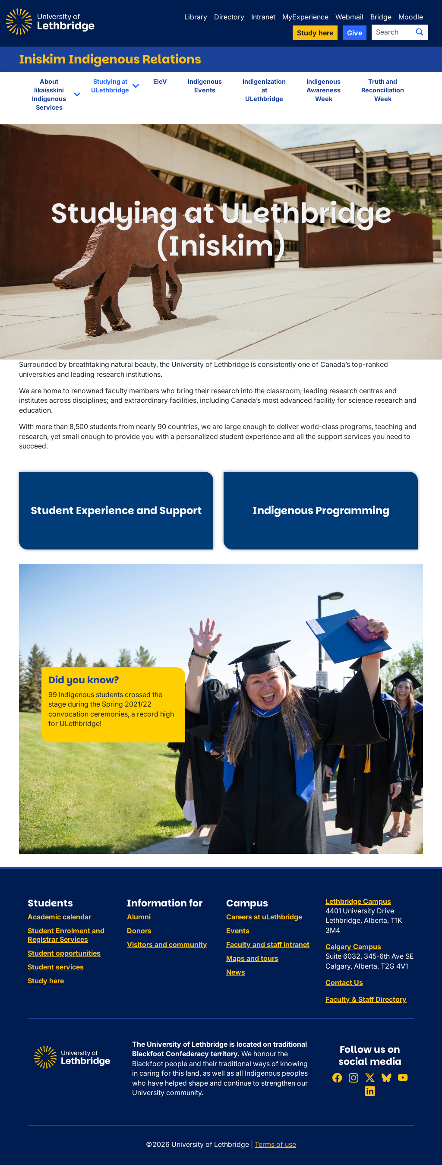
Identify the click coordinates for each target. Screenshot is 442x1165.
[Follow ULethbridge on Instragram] (353, 1077)
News (235, 972)
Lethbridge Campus (358, 901)
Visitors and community (167, 944)
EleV (160, 81)
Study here (46, 980)
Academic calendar (59, 916)
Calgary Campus (353, 946)
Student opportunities (64, 953)
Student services (56, 967)
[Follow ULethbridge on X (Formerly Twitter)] (370, 1077)
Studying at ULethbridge (110, 86)
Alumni (139, 916)
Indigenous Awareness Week (323, 90)
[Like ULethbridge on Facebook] (337, 1077)
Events (237, 930)
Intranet (263, 17)
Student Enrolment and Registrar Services (66, 935)
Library (195, 17)
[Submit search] (419, 32)
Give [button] (354, 32)
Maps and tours (252, 958)
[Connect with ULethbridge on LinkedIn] (370, 1091)
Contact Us (344, 982)
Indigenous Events (205, 86)
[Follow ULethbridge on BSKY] (386, 1077)
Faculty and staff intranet (267, 944)
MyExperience (305, 17)
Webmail (349, 17)
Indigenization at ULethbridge (264, 90)
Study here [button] (315, 32)
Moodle (410, 17)
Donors (139, 930)
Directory (229, 17)
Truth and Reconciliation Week (382, 90)
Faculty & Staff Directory (366, 999)
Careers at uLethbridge (264, 916)
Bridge (380, 17)
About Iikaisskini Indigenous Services (49, 94)
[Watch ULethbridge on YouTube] (403, 1077)
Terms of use (275, 1144)
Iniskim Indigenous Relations (110, 59)
